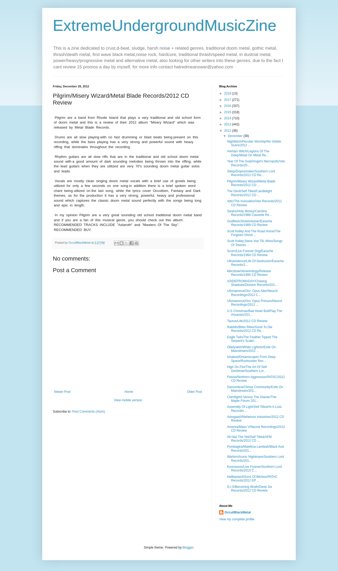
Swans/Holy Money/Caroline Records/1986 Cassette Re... (249, 213)
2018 (228, 93)
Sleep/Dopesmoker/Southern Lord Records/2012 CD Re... (251, 173)
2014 (228, 118)
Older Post (194, 392)
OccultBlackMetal (237, 512)
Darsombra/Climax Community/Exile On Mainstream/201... (255, 389)
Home (129, 392)
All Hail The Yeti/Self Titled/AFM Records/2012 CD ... (249, 438)
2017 (228, 100)
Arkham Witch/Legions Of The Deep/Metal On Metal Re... (248, 153)
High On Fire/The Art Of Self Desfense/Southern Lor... (247, 368)
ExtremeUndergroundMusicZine (164, 25)
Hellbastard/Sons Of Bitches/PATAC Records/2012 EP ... (252, 478)
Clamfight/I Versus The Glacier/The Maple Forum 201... (251, 399)
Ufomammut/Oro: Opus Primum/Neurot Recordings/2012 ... (254, 302)
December (235, 136)
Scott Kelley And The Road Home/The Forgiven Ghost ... (254, 233)
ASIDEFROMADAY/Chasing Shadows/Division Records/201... (252, 283)
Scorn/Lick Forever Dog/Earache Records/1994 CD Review (250, 253)
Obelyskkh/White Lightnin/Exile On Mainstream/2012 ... (251, 349)
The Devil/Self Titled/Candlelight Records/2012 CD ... (249, 193)
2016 (228, 106)
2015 (228, 112)
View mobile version (128, 400)
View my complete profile (236, 519)
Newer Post (62, 392)
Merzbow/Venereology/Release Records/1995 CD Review (249, 273)
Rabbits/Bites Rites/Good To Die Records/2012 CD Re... (249, 329)
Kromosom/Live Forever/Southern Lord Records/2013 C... (254, 468)
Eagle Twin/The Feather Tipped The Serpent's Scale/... (252, 339)
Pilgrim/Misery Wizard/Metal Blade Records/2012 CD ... (251, 183)
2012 (228, 131)
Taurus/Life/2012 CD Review (247, 321)
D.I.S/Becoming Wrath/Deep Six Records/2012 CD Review (249, 488)
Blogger (187, 547)
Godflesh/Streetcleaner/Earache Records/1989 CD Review (249, 223)
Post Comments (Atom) (88, 411)
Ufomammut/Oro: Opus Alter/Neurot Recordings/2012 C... (252, 292)
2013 (228, 124)
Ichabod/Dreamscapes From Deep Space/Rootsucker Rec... (251, 358)
